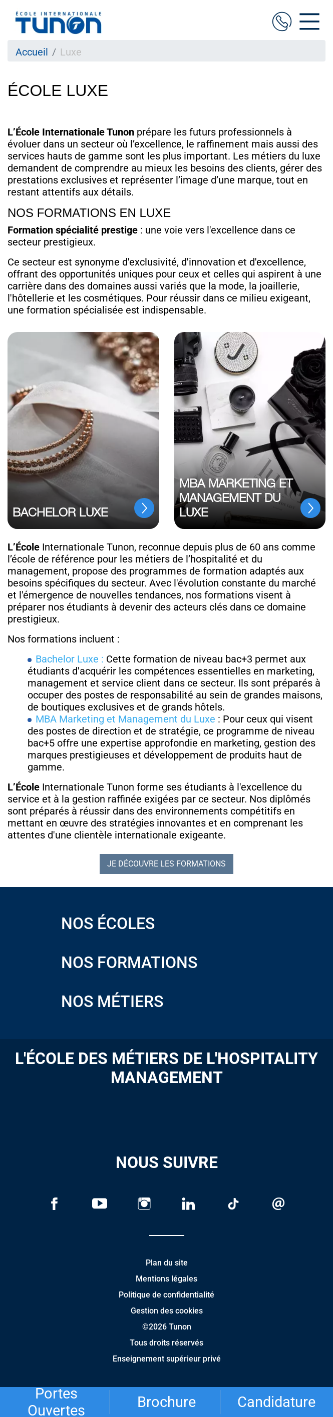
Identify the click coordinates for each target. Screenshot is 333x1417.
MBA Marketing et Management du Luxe (127, 719)
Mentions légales (166, 1279)
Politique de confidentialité (166, 1295)
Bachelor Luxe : (70, 659)
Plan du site (167, 1263)
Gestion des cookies (167, 1311)
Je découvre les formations (166, 863)
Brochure (166, 1402)
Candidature (276, 1402)
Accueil (32, 52)
